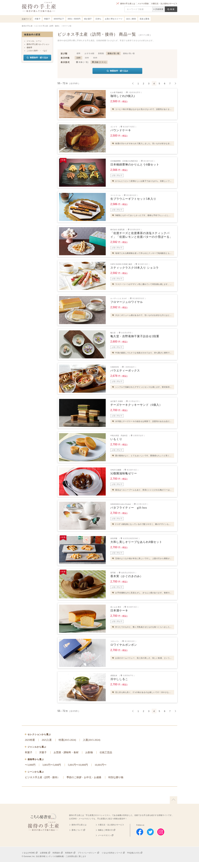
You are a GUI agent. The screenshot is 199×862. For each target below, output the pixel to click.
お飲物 (89, 752)
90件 (95, 58)
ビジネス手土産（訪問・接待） (42, 777)
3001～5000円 (74, 19)
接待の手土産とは (127, 3)
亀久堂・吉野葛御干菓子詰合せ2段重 (134, 336)
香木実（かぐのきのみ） (126, 576)
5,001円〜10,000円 (78, 765)
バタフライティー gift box (128, 507)
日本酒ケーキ (119, 610)
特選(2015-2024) (67, 740)
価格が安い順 (113, 53)
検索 (172, 9)
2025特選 (30, 740)
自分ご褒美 (131, 19)
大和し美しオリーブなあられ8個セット (136, 542)
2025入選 (47, 740)
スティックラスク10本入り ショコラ (134, 267)
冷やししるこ (119, 679)
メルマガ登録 (143, 3)
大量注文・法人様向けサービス (164, 3)
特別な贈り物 (115, 777)
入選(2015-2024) (91, 740)
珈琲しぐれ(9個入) (122, 96)
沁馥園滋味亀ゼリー (123, 473)
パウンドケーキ (120, 130)
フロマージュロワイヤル (126, 302)
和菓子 (28, 752)
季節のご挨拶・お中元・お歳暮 (84, 777)
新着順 (101, 53)
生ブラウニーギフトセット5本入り (133, 198)
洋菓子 (43, 752)
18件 (78, 58)
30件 (87, 58)
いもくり (116, 439)
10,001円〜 (100, 765)
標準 (79, 53)
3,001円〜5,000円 (51, 765)
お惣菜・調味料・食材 (66, 752)
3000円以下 (59, 19)
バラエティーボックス (125, 370)
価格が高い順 (129, 53)
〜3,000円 (30, 765)
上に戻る (173, 800)
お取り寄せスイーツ (114, 19)
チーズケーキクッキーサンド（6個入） (136, 404)
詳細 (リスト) (100, 62)
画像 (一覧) (83, 62)
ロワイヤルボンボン (123, 644)
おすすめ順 (89, 53)
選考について (77, 830)
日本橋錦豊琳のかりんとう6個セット (134, 164)
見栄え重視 (144, 19)
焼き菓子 (88, 19)
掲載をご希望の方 (105, 830)
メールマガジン (104, 835)
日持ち (98, 19)
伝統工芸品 (106, 752)
